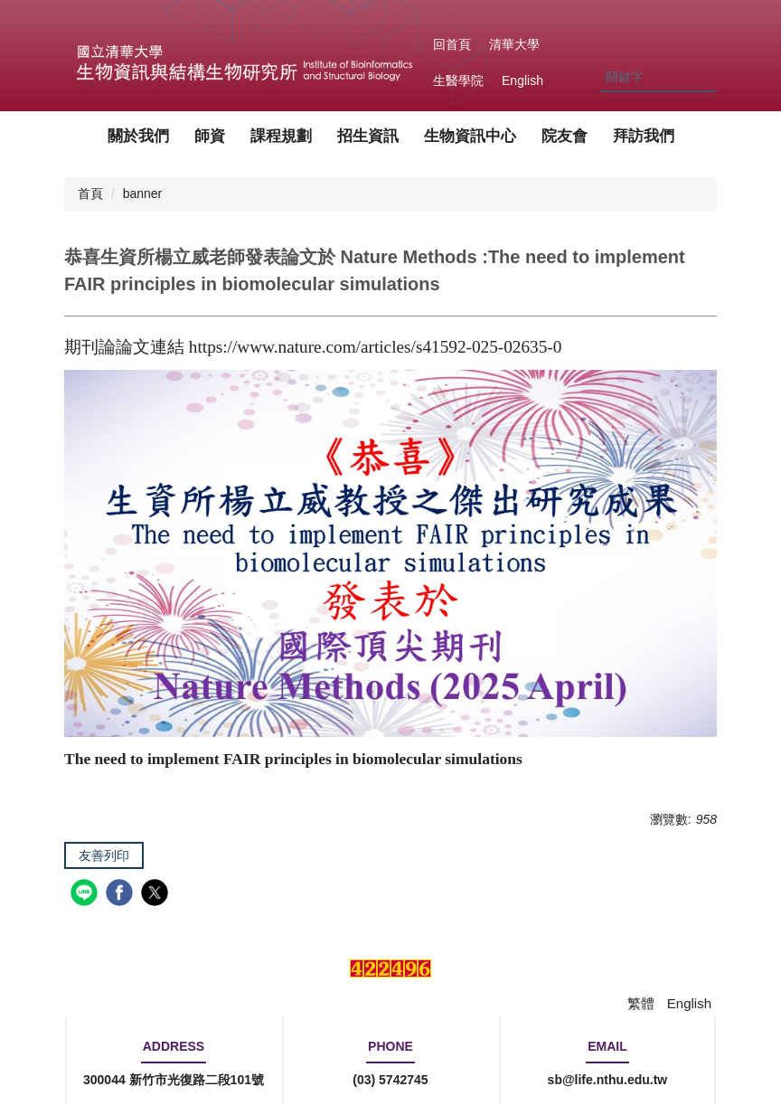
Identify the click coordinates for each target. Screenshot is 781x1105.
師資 (209, 136)
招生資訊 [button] (368, 136)
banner (143, 193)
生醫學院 (458, 80)
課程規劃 (281, 136)
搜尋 (701, 78)
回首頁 (452, 44)
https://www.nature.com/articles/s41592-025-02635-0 (375, 346)
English (522, 80)
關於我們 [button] (138, 136)
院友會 (564, 136)
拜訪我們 (643, 136)
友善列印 (104, 855)
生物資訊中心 (470, 136)
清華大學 (514, 44)
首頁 (90, 193)
